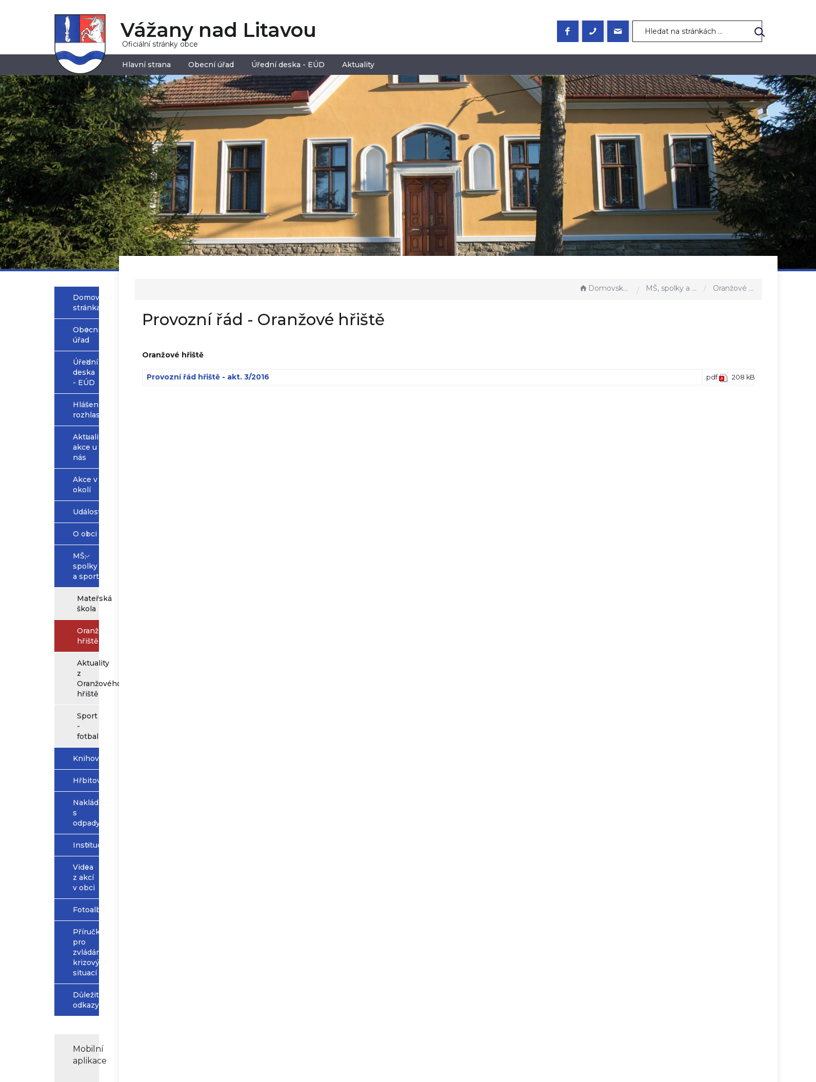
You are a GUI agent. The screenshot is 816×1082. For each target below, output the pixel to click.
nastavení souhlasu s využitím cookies (573, 1059)
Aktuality (358, 64)
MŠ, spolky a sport (672, 288)
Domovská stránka (605, 288)
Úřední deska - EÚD (288, 64)
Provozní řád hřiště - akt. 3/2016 (317, 377)
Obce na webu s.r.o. (521, 1046)
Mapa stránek (441, 947)
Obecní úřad (211, 64)
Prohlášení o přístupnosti (463, 937)
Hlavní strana (146, 64)
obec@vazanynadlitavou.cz (345, 978)
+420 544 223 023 (328, 968)
